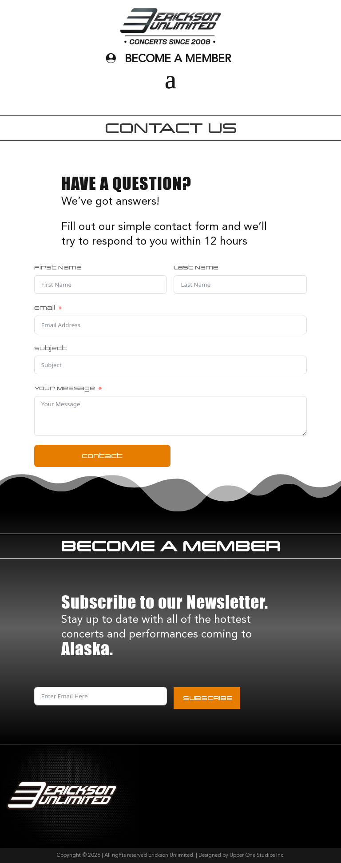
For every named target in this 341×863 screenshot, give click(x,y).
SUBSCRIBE (207, 697)
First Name (58, 267)
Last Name (196, 267)
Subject (50, 348)
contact (102, 455)
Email (44, 307)
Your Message (64, 388)
